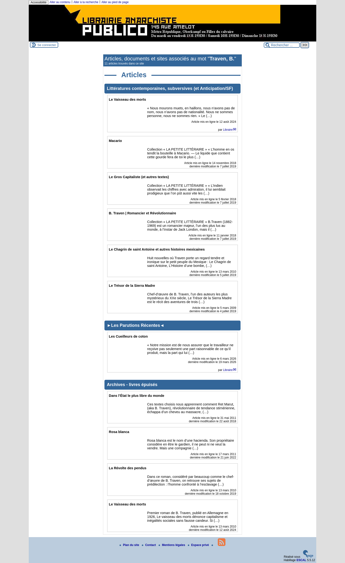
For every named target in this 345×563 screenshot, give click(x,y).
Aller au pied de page (114, 2)
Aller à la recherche (86, 2)
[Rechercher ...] (282, 45)
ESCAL (301, 560)
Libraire (228, 129)
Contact (149, 545)
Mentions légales (172, 545)
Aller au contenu (60, 2)
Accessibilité (38, 2)
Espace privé (199, 545)
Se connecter (46, 45)
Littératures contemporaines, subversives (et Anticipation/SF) (170, 88)
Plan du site (130, 545)
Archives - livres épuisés (132, 384)
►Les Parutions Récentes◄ (135, 325)
